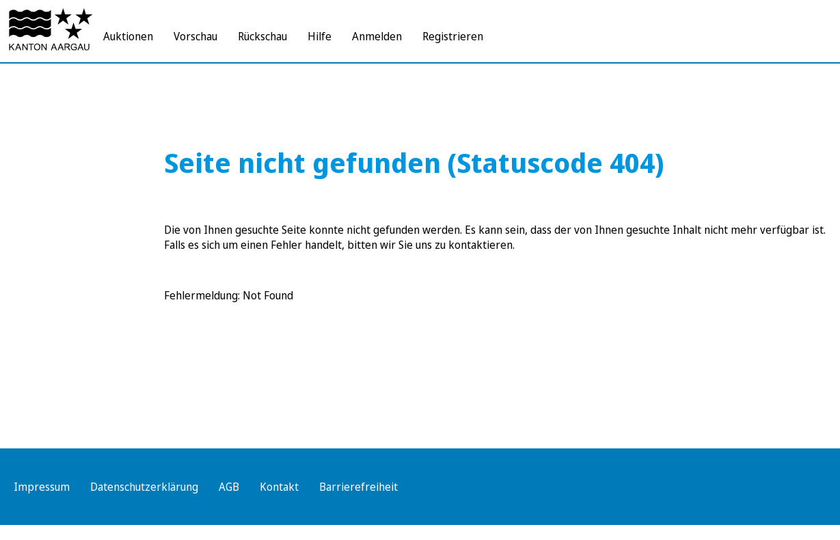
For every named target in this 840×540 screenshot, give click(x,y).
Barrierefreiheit (358, 486)
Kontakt (279, 486)
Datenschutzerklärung (144, 486)
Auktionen (128, 36)
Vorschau (195, 36)
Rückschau (262, 36)
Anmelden (377, 36)
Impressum (42, 486)
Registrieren (452, 36)
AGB (229, 486)
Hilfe (319, 36)
